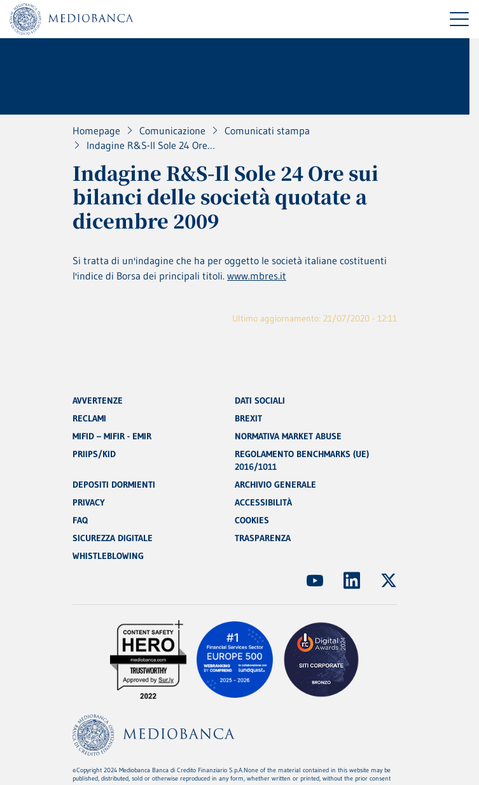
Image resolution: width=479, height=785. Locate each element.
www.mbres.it (256, 275)
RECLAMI (89, 418)
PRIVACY (89, 502)
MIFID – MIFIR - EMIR (112, 436)
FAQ (80, 520)
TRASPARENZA (263, 538)
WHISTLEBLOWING (108, 556)
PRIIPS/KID (94, 454)
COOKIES (252, 520)
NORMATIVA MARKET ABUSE (288, 436)
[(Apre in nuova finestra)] (315, 580)
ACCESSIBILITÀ (263, 502)
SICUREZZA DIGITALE (113, 538)
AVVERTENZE (98, 400)
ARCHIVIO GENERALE (275, 484)
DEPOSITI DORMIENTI (114, 484)
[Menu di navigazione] (459, 19)
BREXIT (248, 418)
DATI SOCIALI (260, 400)
